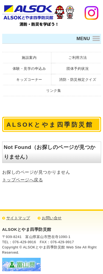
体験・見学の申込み (29, 69)
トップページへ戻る (22, 180)
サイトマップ (18, 218)
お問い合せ (52, 218)
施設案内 (29, 58)
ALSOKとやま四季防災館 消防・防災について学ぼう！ (38, 14)
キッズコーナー (29, 80)
